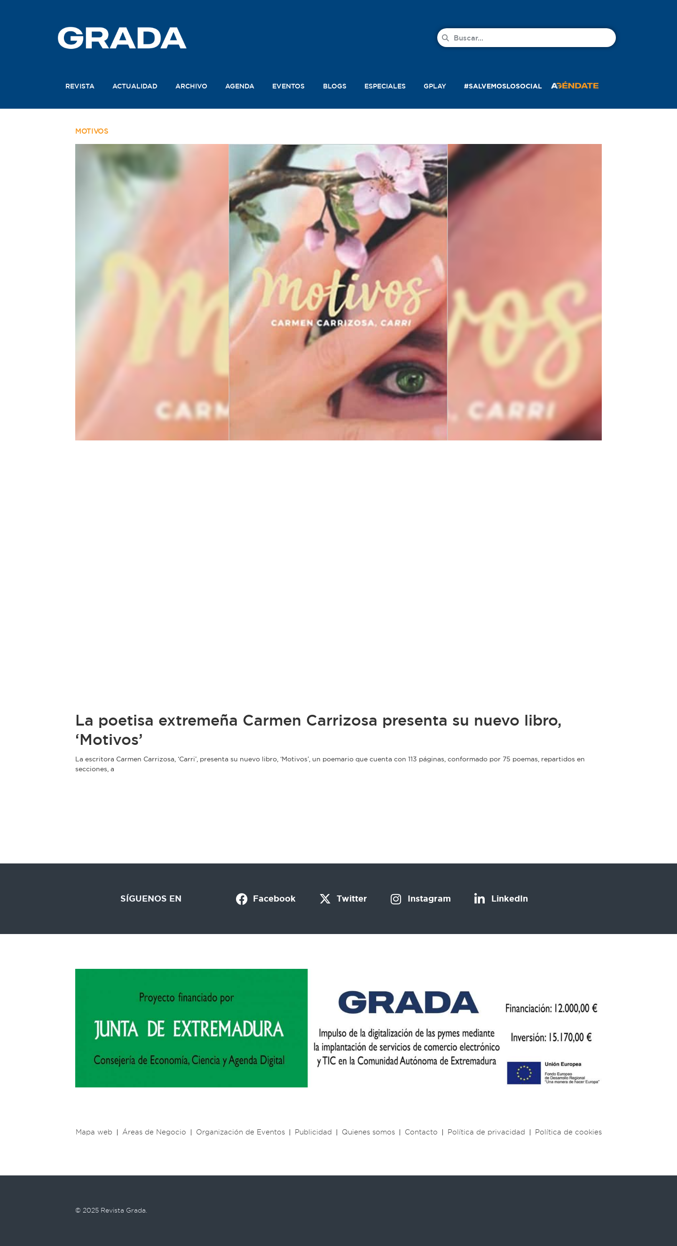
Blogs (334, 86)
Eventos (288, 86)
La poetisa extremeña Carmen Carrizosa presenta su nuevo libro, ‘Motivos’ (318, 730)
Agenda (239, 86)
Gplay (435, 86)
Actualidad (134, 86)
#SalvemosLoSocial (503, 86)
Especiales (385, 86)
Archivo (191, 86)
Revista (79, 86)
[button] (585, 84)
